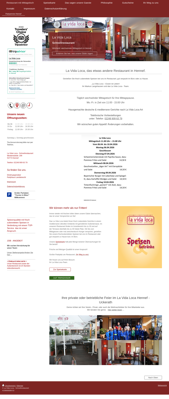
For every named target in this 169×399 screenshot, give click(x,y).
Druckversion (9, 386)
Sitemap (20, 386)
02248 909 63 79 (113, 118)
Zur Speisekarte (60, 269)
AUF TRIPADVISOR (61, 278)
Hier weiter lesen (115, 310)
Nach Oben (153, 377)
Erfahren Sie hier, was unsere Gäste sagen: (74, 53)
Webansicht (162, 385)
